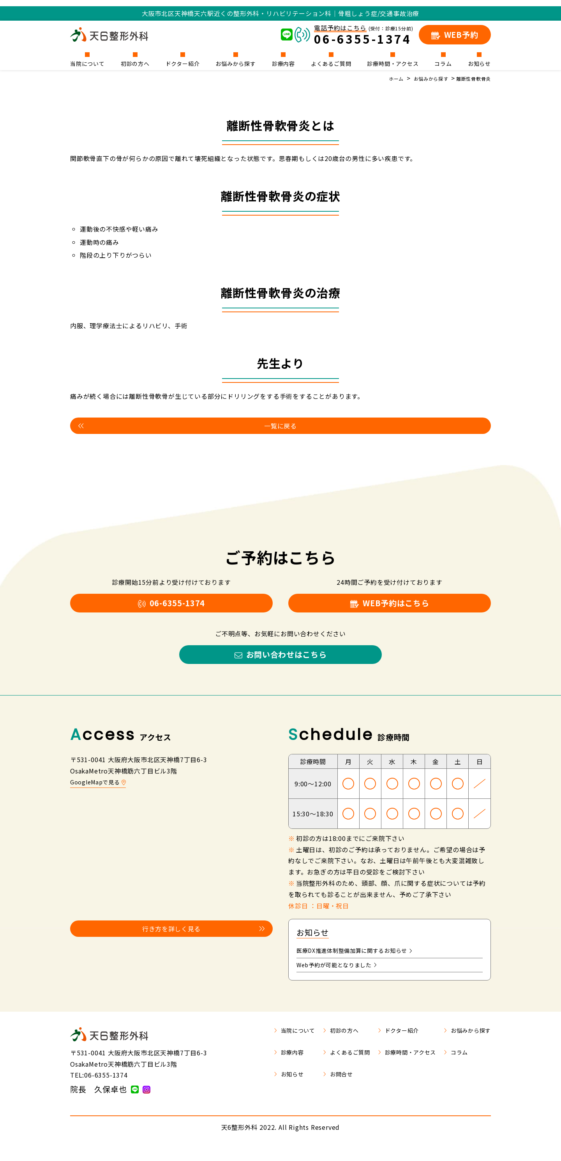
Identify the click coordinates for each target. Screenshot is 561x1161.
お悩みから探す (235, 63)
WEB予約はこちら (390, 608)
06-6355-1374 (171, 608)
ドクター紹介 (183, 63)
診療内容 (283, 63)
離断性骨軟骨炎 (470, 78)
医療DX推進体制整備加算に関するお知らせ (362, 964)
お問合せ (320, 1090)
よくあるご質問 (331, 63)
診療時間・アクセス (392, 63)
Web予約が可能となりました (341, 980)
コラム (443, 63)
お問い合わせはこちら (280, 664)
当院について (87, 63)
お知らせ (479, 63)
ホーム (383, 78)
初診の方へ (135, 63)
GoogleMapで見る (101, 795)
